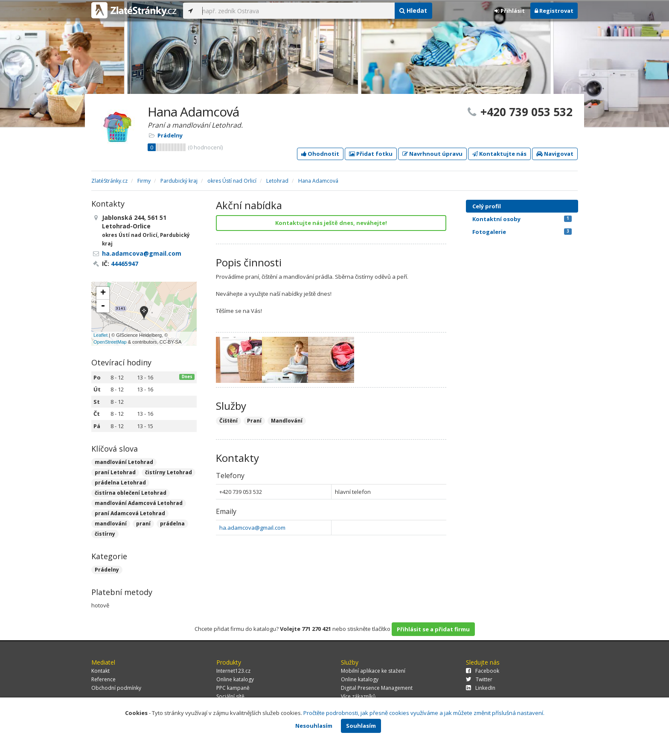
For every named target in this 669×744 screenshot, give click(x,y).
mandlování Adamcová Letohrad (139, 503)
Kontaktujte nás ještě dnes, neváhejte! (331, 223)
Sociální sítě (230, 696)
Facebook (482, 670)
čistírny (105, 533)
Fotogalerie (522, 232)
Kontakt (100, 670)
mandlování (111, 523)
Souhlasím (361, 725)
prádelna (172, 523)
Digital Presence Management (377, 687)
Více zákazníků (358, 696)
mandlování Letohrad (124, 462)
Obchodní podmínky (116, 687)
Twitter (479, 679)
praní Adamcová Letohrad (130, 513)
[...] (296, 11)
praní (143, 523)
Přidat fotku (371, 154)
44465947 (124, 264)
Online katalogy (235, 679)
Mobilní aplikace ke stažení (373, 670)
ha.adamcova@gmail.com (252, 527)
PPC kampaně (233, 687)
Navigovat (554, 154)
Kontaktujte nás (499, 154)
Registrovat (554, 11)
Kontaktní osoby (522, 219)
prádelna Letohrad (120, 482)
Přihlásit (509, 11)
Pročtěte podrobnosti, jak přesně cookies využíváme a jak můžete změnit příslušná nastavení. (423, 713)
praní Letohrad (115, 472)
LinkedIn (480, 687)
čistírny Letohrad (168, 472)
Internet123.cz (233, 670)
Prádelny (170, 135)
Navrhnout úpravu (432, 154)
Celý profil (486, 206)
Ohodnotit (320, 154)
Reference (103, 679)
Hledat (413, 10)
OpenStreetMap (110, 341)
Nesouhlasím (313, 725)
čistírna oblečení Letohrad (130, 492)
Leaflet (100, 335)
